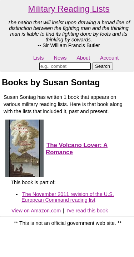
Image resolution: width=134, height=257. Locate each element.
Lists (38, 58)
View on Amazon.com (36, 210)
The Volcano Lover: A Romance (77, 149)
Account (109, 58)
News (60, 58)
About (83, 58)
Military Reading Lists (68, 9)
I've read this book (87, 210)
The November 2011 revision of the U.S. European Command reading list (67, 197)
